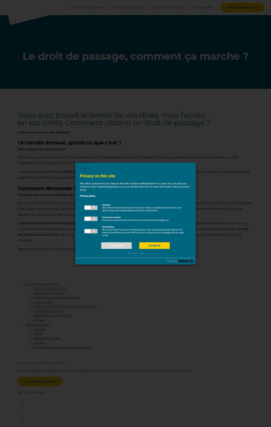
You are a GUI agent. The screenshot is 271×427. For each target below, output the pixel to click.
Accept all (155, 245)
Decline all (116, 245)
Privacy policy (87, 196)
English (85, 168)
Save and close (135, 253)
